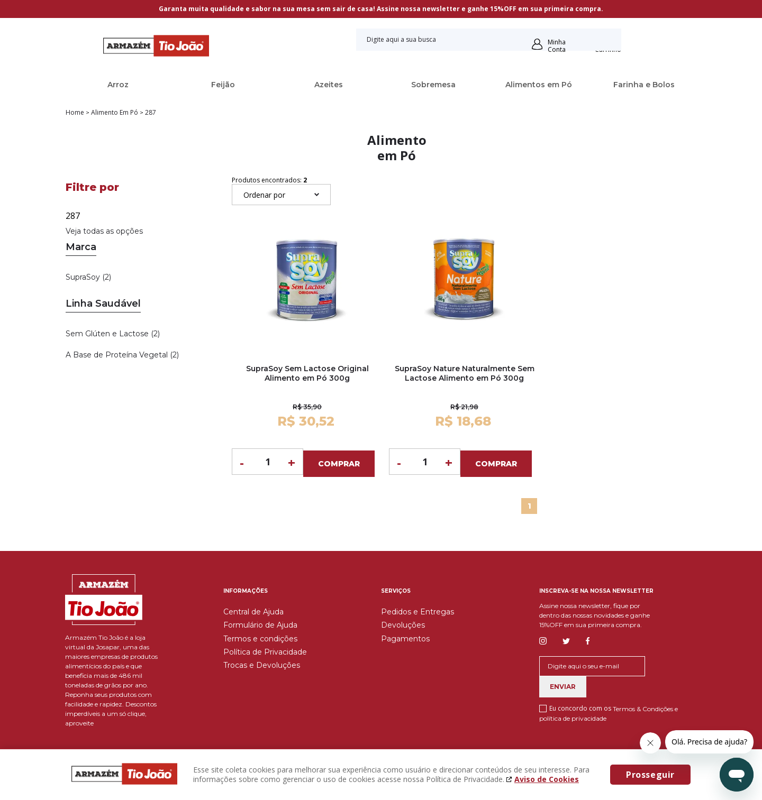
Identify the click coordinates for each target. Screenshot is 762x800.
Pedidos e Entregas (417, 609)
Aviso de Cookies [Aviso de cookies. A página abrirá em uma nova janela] (546, 779)
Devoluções (403, 623)
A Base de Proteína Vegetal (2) (122, 355)
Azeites (328, 84)
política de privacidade (572, 716)
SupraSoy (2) (88, 277)
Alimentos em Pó (538, 84)
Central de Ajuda (253, 609)
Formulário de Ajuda (260, 623)
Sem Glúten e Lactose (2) (113, 333)
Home (75, 112)
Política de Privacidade (265, 649)
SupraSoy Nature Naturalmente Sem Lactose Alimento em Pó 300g (464, 373)
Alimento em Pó (114, 112)
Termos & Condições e (645, 706)
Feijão (223, 84)
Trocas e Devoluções (261, 663)
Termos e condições (260, 636)
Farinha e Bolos (644, 84)
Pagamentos (405, 636)
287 (150, 112)
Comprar (339, 461)
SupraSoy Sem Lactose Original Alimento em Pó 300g (307, 373)
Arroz (118, 84)
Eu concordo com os (608, 710)
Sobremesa (433, 84)
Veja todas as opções (104, 231)
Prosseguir (650, 774)
